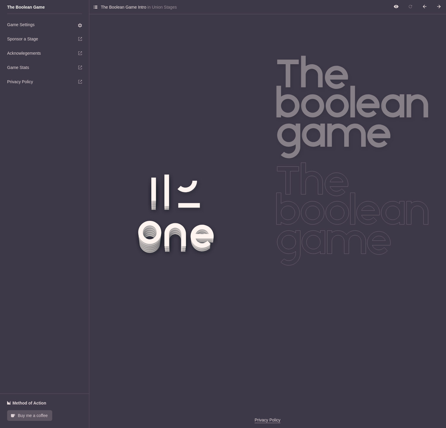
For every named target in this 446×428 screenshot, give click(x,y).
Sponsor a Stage (44, 39)
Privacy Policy (44, 81)
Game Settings (44, 25)
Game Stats (44, 67)
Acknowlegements (44, 53)
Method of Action (26, 403)
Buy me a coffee (29, 415)
